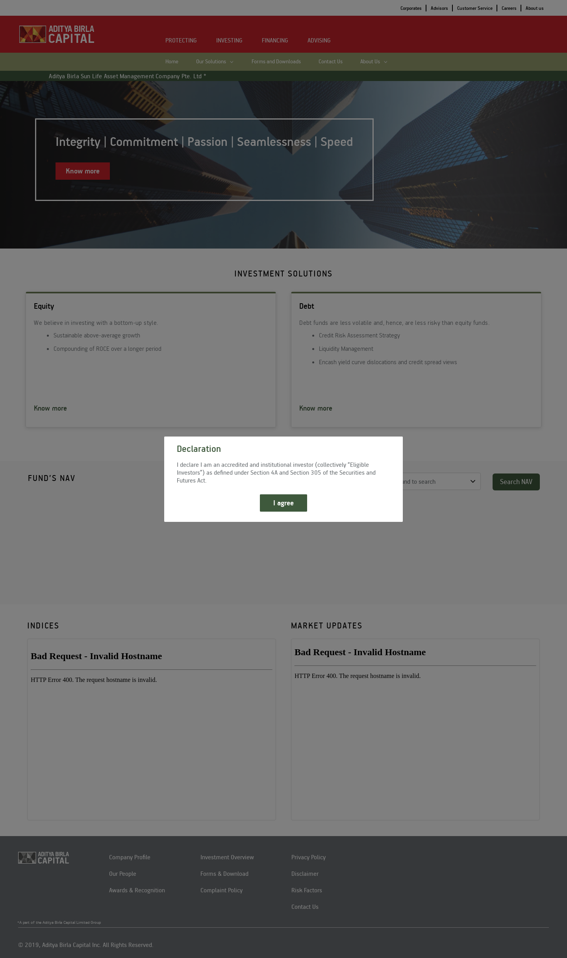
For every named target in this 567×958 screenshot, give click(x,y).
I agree (283, 502)
